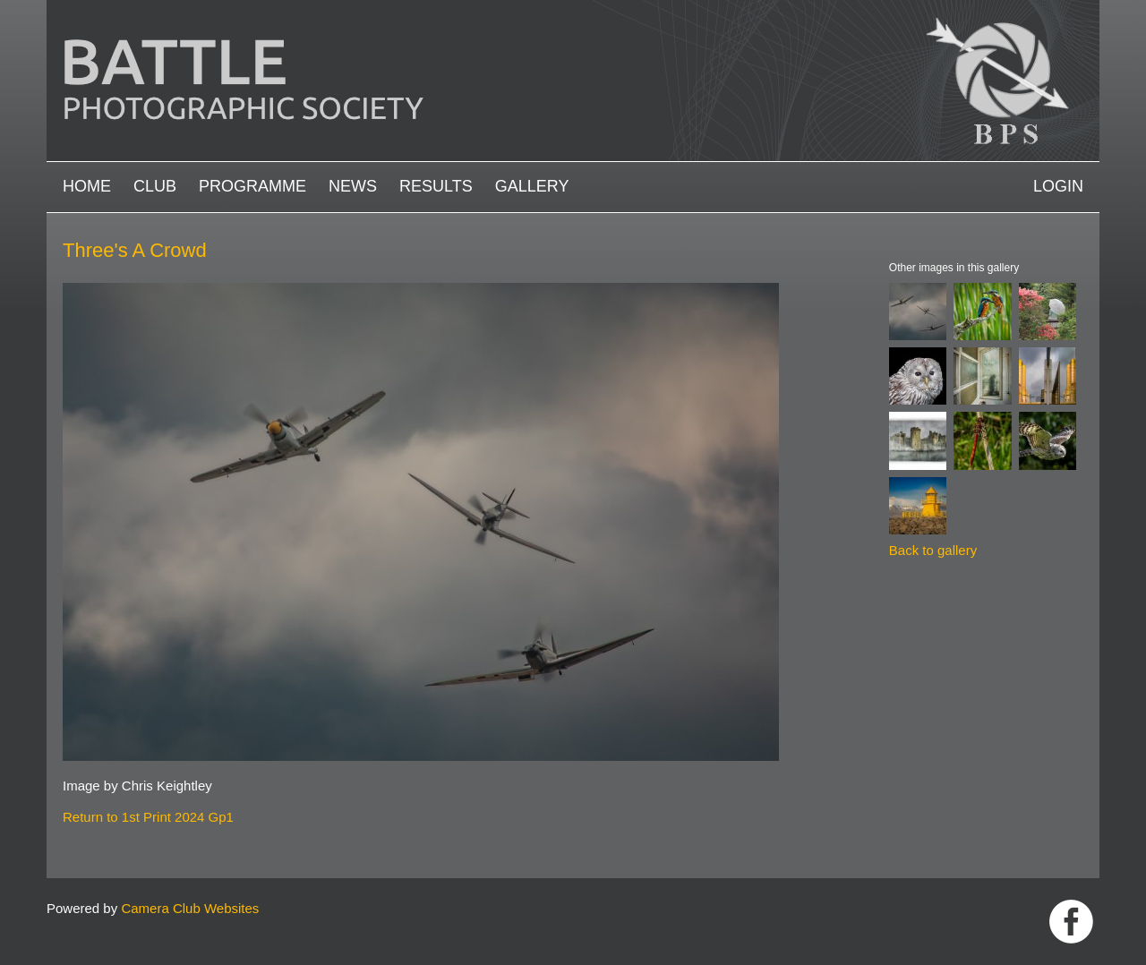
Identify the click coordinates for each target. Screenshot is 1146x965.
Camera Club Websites (190, 908)
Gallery (532, 186)
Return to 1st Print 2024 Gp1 (148, 816)
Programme (252, 186)
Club (154, 186)
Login (1058, 186)
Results (436, 186)
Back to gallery (933, 550)
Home (87, 186)
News (353, 186)
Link (1071, 922)
